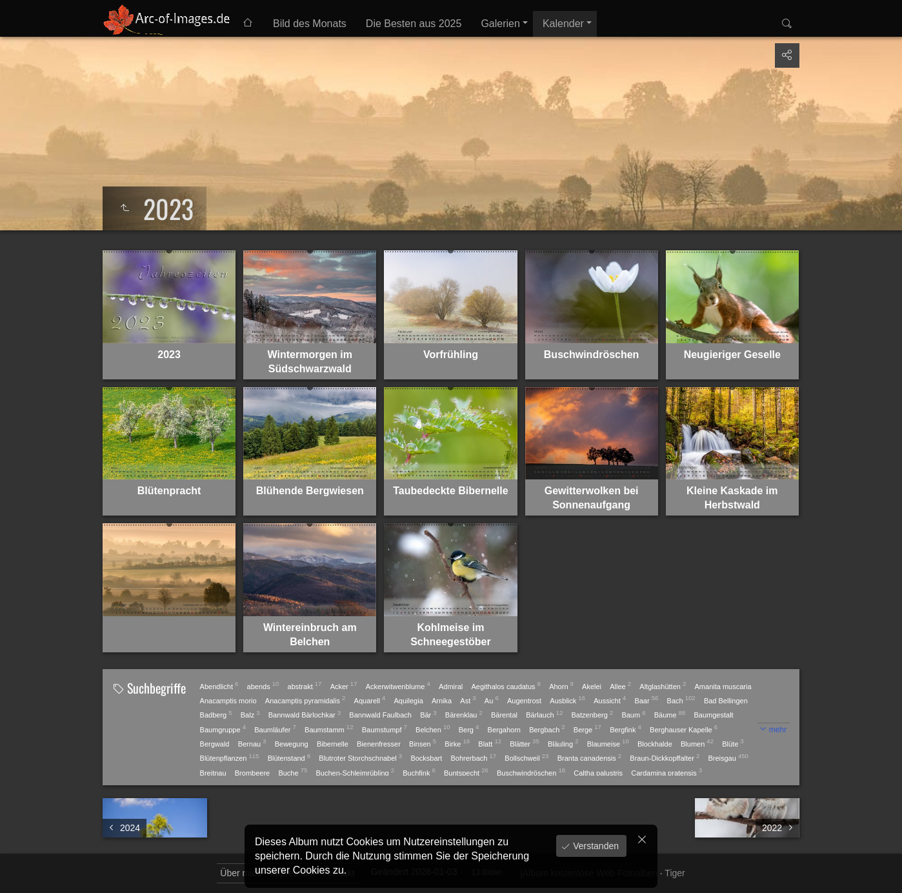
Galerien (500, 23)
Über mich (240, 873)
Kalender (563, 23)
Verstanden (594, 846)
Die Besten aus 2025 (414, 23)
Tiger (675, 873)
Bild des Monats (309, 23)
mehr (778, 729)
